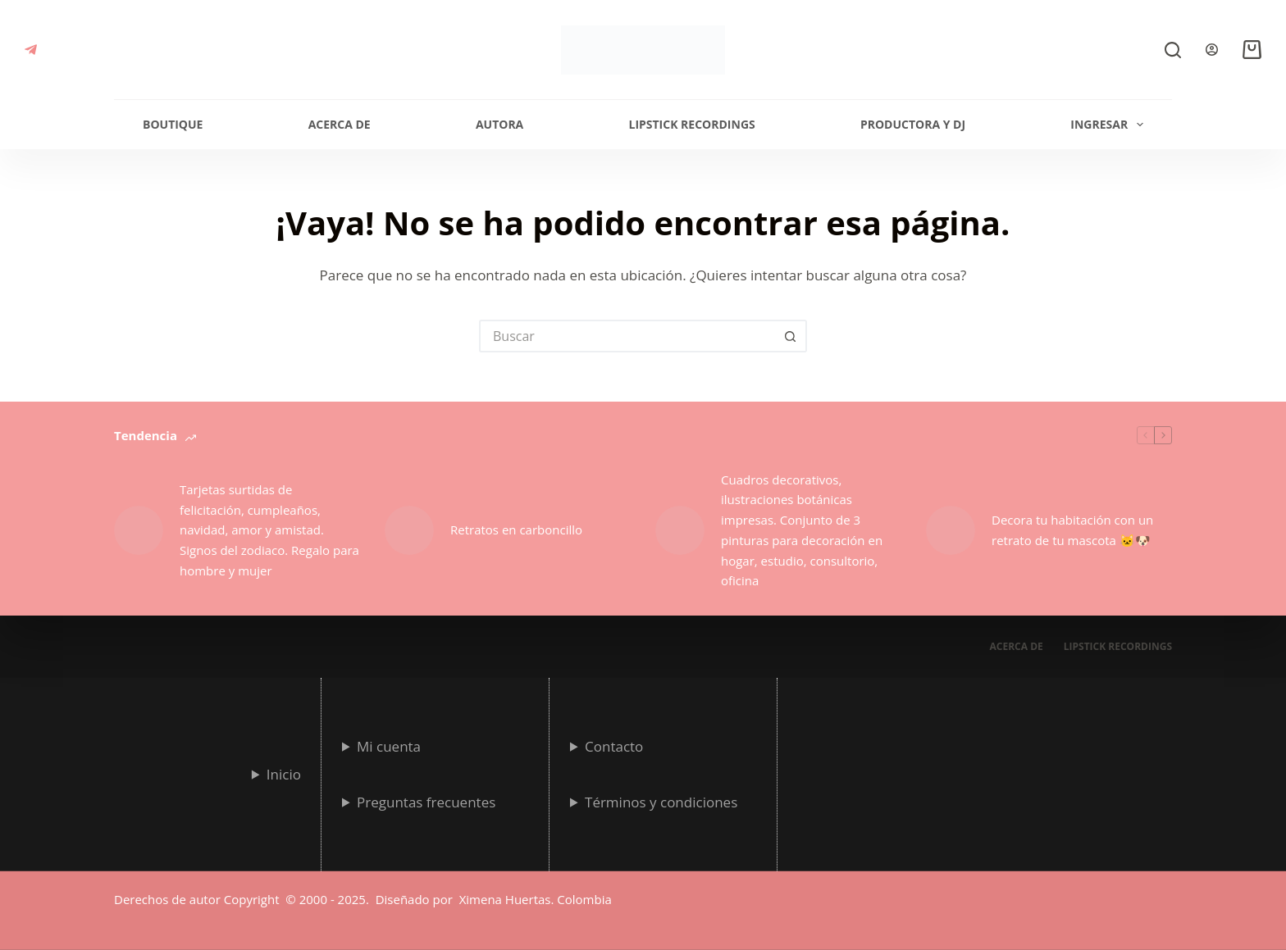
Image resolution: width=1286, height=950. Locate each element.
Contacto (614, 745)
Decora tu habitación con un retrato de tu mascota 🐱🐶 (1072, 529)
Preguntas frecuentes (426, 801)
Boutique (173, 124)
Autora (499, 124)
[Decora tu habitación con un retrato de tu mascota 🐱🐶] (950, 530)
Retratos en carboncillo (516, 529)
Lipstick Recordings (691, 124)
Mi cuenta (389, 745)
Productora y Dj (912, 124)
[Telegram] (31, 49)
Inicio (284, 773)
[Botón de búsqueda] (790, 336)
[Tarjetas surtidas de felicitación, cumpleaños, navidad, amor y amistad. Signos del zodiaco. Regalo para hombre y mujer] (138, 530)
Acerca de (339, 124)
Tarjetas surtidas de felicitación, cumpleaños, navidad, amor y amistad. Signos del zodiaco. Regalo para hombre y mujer (269, 530)
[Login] (1212, 49)
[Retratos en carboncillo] (409, 530)
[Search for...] (626, 336)
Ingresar (1110, 124)
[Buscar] (1173, 50)
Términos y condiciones (661, 801)
